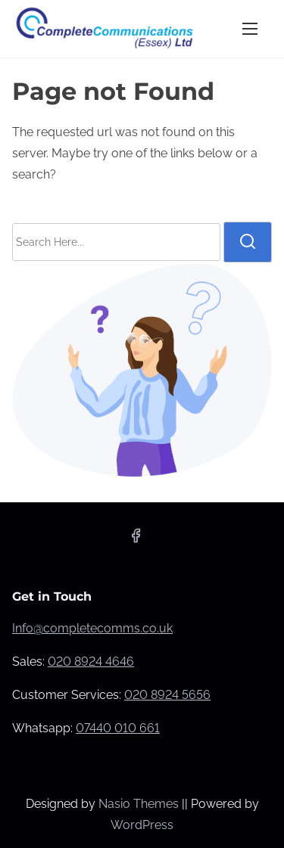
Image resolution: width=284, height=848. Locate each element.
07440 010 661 (118, 728)
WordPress (142, 825)
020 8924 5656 (167, 695)
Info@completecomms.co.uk (92, 628)
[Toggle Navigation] (250, 28)
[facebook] (135, 540)
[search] (247, 242)
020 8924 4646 (91, 661)
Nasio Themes (140, 804)
